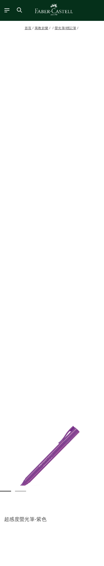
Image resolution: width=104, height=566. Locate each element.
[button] (52, 455)
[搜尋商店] (19, 10)
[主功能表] (5, 10)
